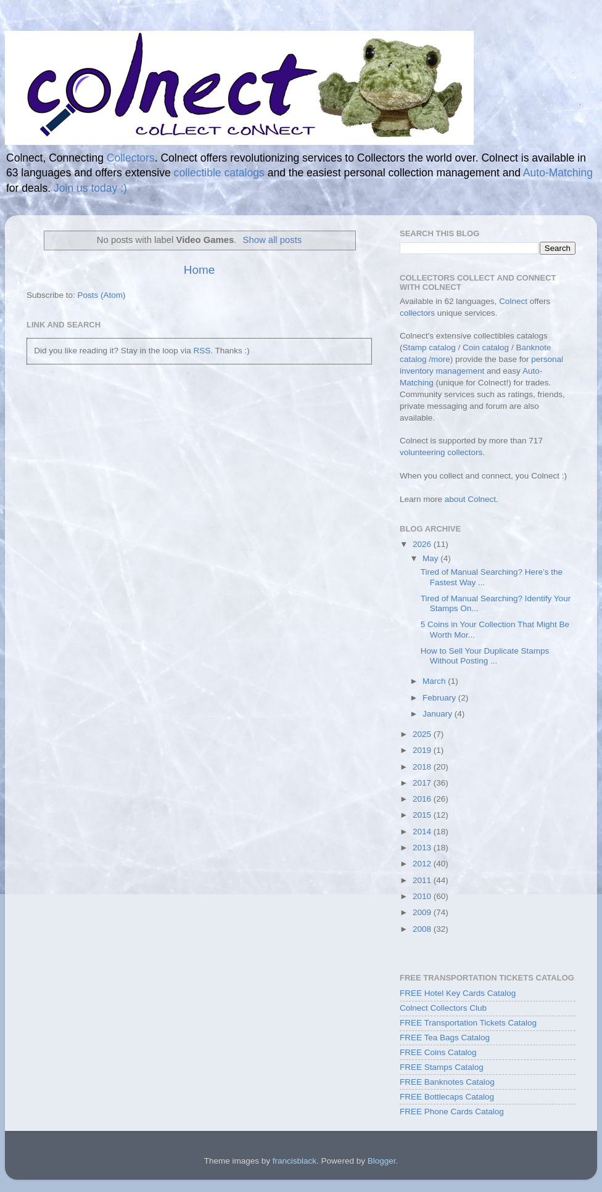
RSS (201, 350)
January (439, 713)
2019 (423, 750)
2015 (423, 815)
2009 (423, 912)
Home (199, 269)
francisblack (294, 1160)
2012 (423, 863)
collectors (417, 313)
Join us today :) (90, 188)
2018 (423, 766)
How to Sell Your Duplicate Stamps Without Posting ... (485, 655)
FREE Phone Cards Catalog (452, 1111)
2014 (423, 831)
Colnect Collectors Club (443, 1008)
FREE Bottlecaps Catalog (447, 1096)
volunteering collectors (441, 452)
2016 (423, 799)
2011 (423, 880)
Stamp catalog (429, 347)
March (435, 681)
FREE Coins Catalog (438, 1052)
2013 (423, 847)
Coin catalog (486, 347)
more (440, 359)
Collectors (131, 158)
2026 (423, 544)
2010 (423, 896)
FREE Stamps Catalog (442, 1067)
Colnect (513, 301)
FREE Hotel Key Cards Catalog (458, 993)
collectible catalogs (219, 172)
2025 (423, 734)
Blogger (382, 1160)
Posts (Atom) (102, 295)
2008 (423, 929)
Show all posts (272, 240)
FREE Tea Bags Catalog (445, 1037)
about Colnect (470, 499)
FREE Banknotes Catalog (447, 1082)
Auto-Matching (558, 172)
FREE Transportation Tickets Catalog (468, 1022)
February (440, 697)
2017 (423, 782)
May (431, 558)
